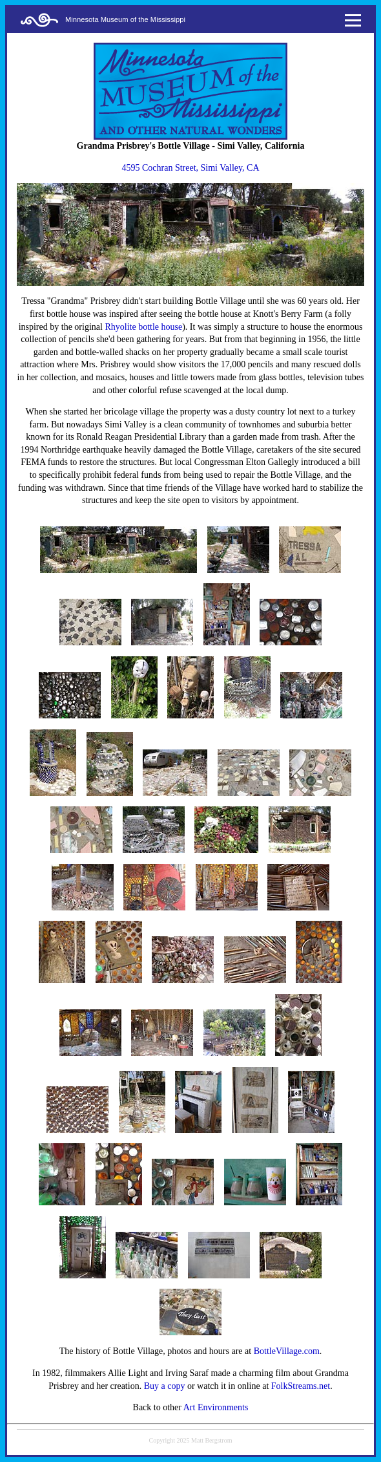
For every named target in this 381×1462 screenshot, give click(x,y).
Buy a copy (164, 1386)
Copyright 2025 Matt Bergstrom (190, 1440)
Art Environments (216, 1407)
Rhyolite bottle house (143, 327)
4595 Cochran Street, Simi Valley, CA (190, 168)
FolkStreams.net (300, 1386)
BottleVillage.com (287, 1351)
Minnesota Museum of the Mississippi (125, 19)
